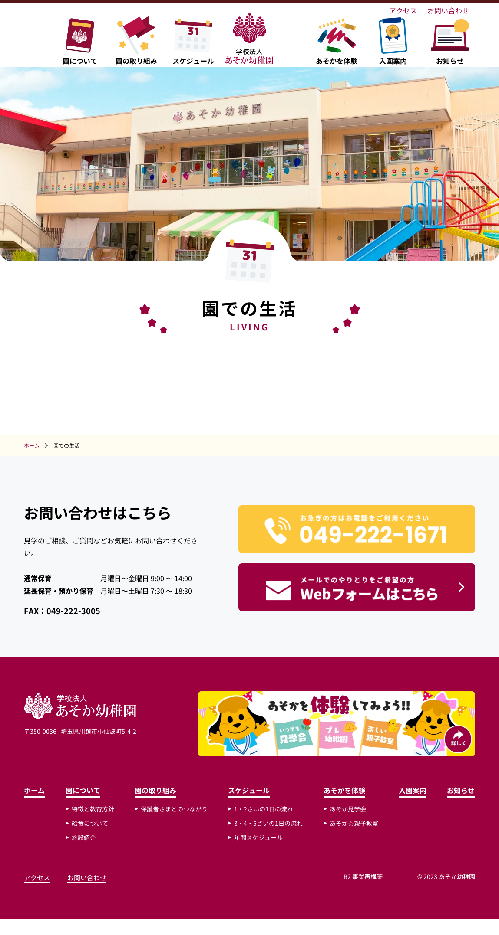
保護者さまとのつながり (175, 825)
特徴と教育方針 (94, 825)
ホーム (36, 806)
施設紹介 (85, 854)
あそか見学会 (347, 825)
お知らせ (459, 806)
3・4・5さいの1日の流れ (268, 839)
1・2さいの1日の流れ (263, 825)
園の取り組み (156, 806)
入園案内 (411, 806)
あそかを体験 (343, 806)
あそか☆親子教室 (353, 839)
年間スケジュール (258, 854)
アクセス (395, 9)
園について (84, 806)
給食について (91, 839)
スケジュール (249, 806)
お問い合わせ (435, 9)
